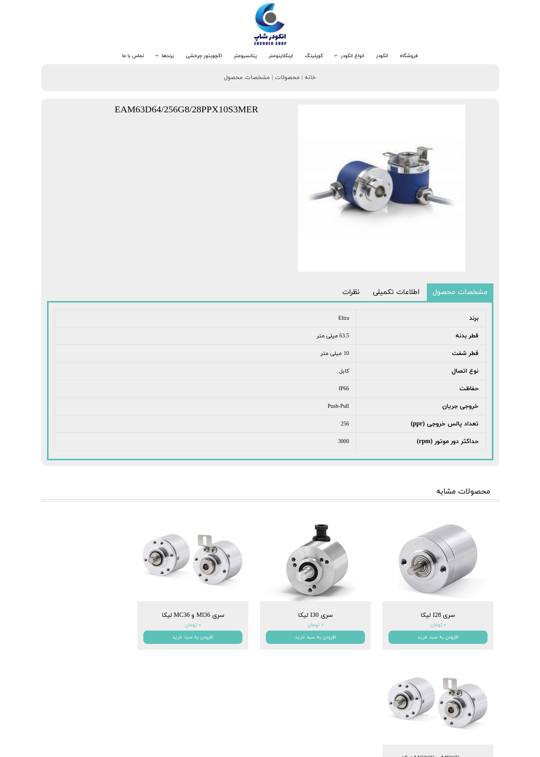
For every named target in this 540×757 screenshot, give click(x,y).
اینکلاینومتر (281, 55)
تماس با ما (133, 55)
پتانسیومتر (245, 55)
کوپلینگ (314, 55)
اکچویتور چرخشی (204, 55)
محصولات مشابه (463, 491)
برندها (168, 55)
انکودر (382, 55)
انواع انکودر (352, 55)
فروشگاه (409, 55)
